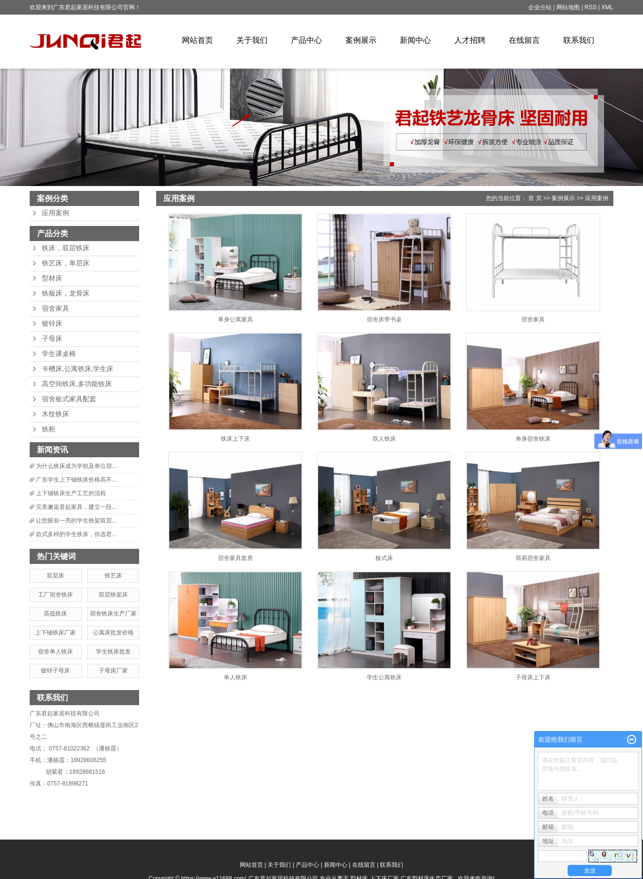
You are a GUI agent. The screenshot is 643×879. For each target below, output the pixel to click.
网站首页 (197, 40)
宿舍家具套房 (235, 558)
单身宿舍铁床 (533, 438)
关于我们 (252, 40)
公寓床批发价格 (113, 632)
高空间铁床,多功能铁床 (77, 384)
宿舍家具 (55, 308)
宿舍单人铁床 (55, 651)
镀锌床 (52, 323)
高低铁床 (55, 613)
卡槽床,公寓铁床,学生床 (77, 369)
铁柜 (48, 429)
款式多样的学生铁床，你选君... (76, 534)
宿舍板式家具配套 (69, 399)
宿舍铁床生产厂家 (113, 613)
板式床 (384, 558)
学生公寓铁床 (384, 677)
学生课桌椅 (59, 353)
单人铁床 (235, 677)
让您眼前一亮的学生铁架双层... (76, 520)
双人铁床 (384, 438)
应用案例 (55, 213)
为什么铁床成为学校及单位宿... (76, 466)
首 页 (534, 198)
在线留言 (524, 40)
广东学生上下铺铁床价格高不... (76, 479)
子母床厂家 (113, 670)
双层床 (55, 575)
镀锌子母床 (55, 670)
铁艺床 (113, 575)
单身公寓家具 (235, 319)
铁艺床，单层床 (65, 263)
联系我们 (578, 40)
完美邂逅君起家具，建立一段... (76, 507)
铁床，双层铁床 (65, 248)
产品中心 (306, 40)
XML (607, 7)
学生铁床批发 (113, 651)
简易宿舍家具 (533, 558)
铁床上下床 (235, 438)
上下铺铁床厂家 (55, 632)
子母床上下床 (533, 677)
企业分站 (540, 7)
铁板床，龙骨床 (65, 293)
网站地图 (568, 7)
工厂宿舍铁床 (55, 594)
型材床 (52, 278)
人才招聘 (469, 40)
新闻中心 (415, 40)
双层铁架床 (113, 594)
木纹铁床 (55, 414)
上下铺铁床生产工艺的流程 (71, 493)
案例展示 (360, 40)
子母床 (52, 338)
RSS (591, 7)
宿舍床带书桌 (384, 319)
